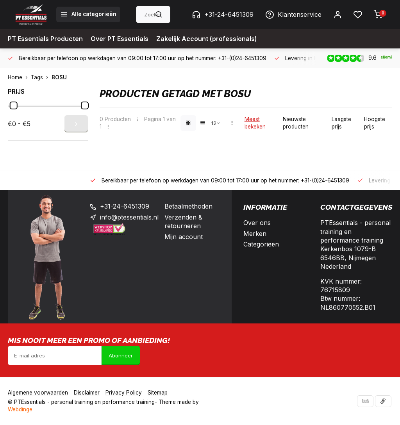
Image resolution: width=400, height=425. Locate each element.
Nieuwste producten (296, 123)
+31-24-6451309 (223, 14)
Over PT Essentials (119, 39)
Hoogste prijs (374, 123)
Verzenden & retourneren (183, 221)
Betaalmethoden (188, 206)
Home (19, 77)
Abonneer (121, 355)
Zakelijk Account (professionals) (206, 39)
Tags (41, 77)
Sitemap (158, 392)
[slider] (14, 105)
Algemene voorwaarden (38, 392)
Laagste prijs (341, 123)
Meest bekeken (255, 123)
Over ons (257, 223)
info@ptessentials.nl (129, 217)
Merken (254, 234)
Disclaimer (87, 392)
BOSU (59, 77)
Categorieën (261, 244)
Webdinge (20, 409)
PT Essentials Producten (45, 39)
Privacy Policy (123, 392)
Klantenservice (293, 14)
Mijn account (183, 237)
